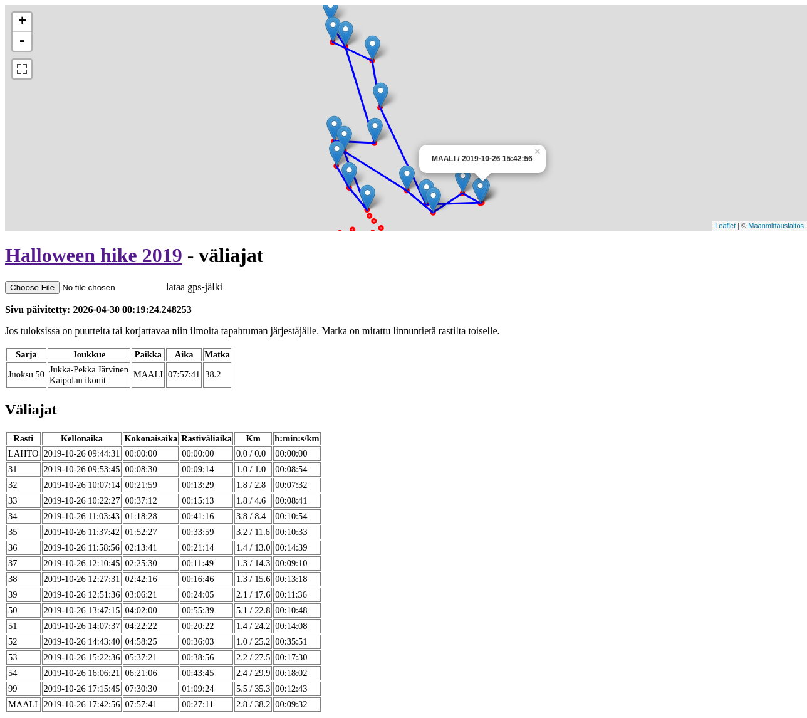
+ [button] (22, 22)
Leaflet (725, 226)
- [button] (22, 41)
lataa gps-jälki (113, 287)
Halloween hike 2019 (93, 255)
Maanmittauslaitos (776, 226)
